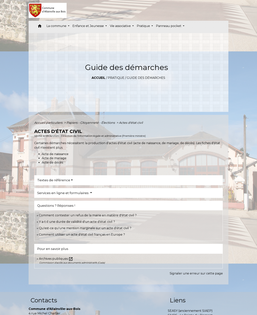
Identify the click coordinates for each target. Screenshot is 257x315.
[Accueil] (48, 10)
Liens (178, 300)
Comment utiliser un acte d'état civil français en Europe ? (82, 234)
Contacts (43, 300)
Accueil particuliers (48, 122)
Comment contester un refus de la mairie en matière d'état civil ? (88, 215)
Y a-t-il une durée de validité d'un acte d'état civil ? (77, 222)
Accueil (98, 78)
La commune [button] (56, 26)
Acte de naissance (55, 154)
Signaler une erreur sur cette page (196, 273)
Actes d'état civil (131, 122)
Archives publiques (56, 258)
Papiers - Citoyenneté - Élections (91, 122)
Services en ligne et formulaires (63, 193)
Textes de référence (53, 180)
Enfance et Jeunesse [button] (88, 26)
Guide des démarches (146, 78)
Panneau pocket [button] (169, 26)
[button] (39, 26)
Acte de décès (52, 162)
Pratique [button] (144, 26)
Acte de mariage (54, 158)
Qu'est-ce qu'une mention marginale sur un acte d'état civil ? (85, 228)
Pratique (116, 78)
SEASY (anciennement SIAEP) (190, 311)
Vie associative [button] (121, 26)
